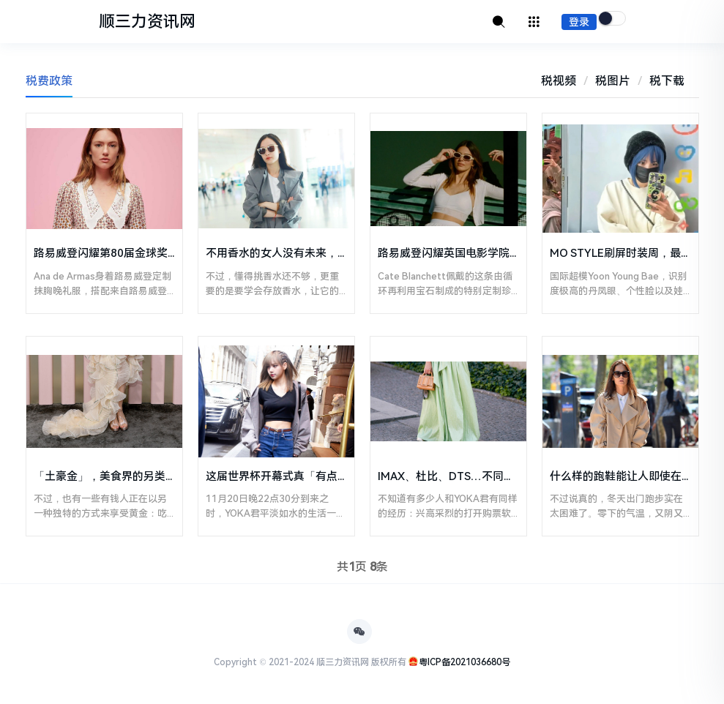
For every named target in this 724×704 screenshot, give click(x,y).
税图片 (612, 81)
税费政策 (49, 81)
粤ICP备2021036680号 (464, 662)
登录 (579, 22)
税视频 (558, 81)
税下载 (666, 81)
